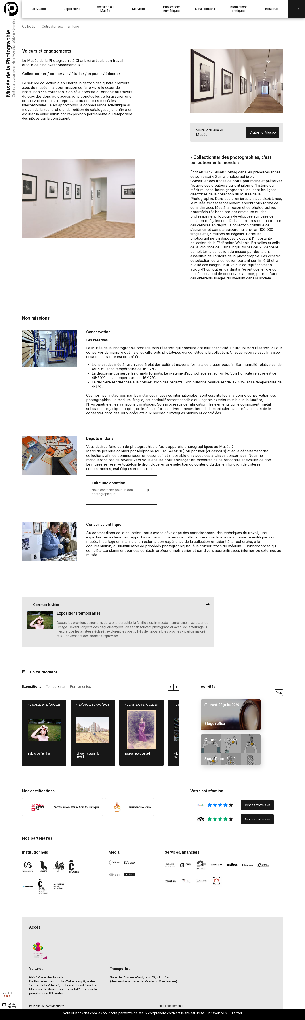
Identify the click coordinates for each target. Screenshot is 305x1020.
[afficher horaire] (7, 994)
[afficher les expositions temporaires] (55, 688)
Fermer (237, 1013)
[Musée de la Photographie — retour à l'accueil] (11, 9)
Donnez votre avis (257, 806)
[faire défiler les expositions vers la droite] (176, 688)
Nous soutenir (205, 9)
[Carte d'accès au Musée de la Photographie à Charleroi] (236, 969)
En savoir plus (217, 1013)
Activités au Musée (105, 9)
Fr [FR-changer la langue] (297, 9)
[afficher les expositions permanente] (80, 688)
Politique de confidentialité (46, 1007)
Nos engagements (171, 1006)
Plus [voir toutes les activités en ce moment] (279, 693)
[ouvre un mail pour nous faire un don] (121, 490)
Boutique (271, 9)
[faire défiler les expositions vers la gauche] (171, 688)
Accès (34, 928)
